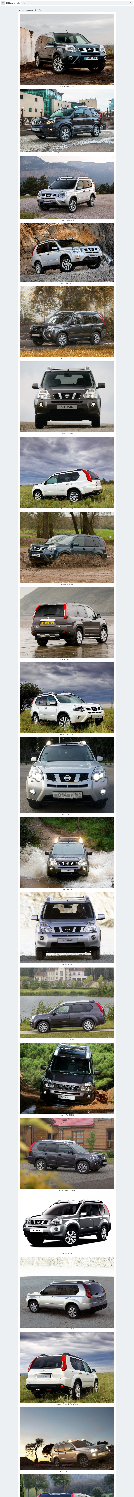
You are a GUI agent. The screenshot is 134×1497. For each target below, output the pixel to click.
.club (13, 3)
